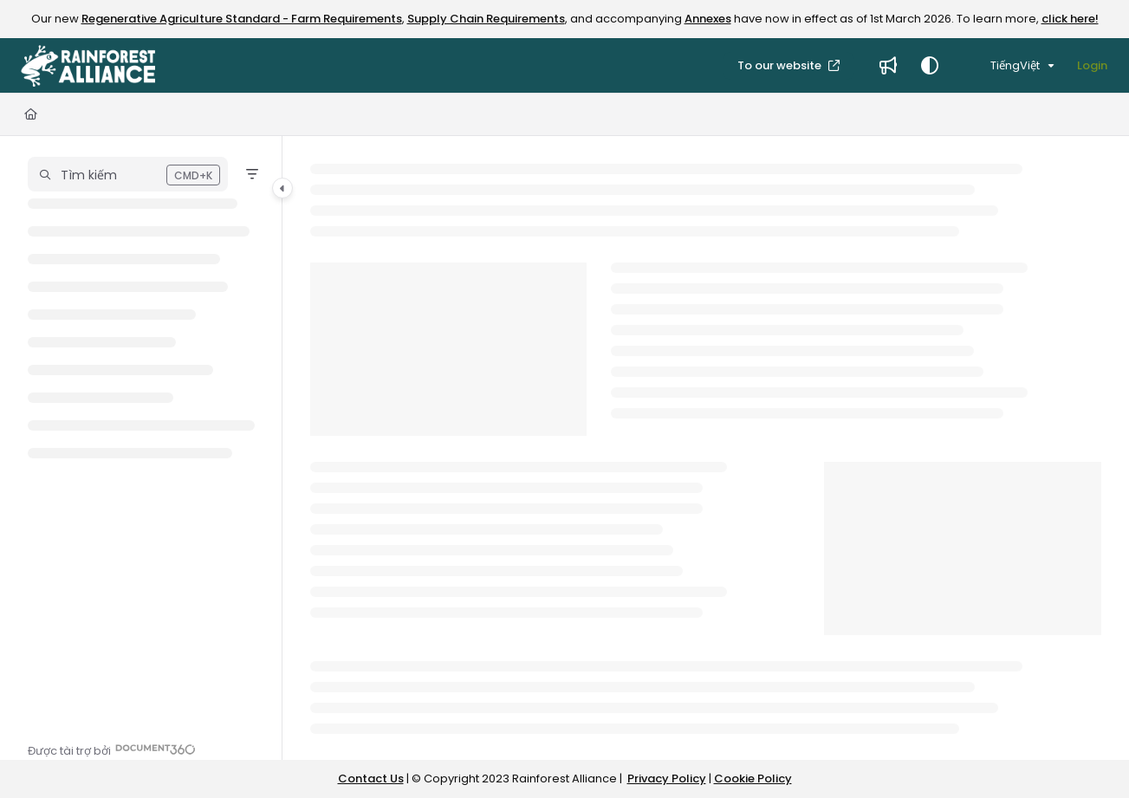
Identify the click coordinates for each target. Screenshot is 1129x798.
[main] (705, 448)
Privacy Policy (666, 778)
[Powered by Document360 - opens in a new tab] (112, 749)
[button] (128, 174)
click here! (1070, 18)
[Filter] (252, 174)
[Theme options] (930, 66)
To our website (780, 65)
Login (1092, 65)
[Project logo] (88, 66)
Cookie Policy (753, 778)
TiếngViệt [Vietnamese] (1004, 65)
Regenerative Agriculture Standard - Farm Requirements (241, 18)
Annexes (708, 18)
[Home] (30, 114)
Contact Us (371, 778)
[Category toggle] (282, 188)
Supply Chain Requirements (486, 18)
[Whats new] (888, 66)
